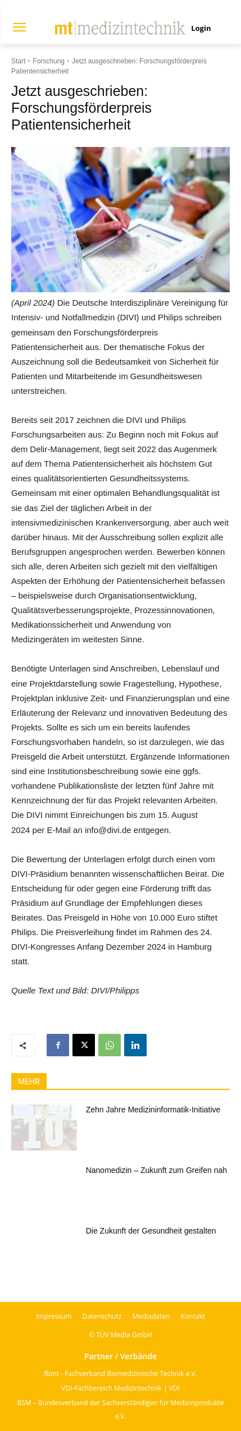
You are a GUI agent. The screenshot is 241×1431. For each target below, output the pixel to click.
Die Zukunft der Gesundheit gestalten (151, 1230)
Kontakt (193, 1316)
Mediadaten (151, 1316)
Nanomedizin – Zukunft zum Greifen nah (156, 1170)
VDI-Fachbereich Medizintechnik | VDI (120, 1388)
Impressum (53, 1316)
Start (18, 61)
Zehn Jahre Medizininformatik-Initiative (153, 1109)
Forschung (49, 61)
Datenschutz (101, 1316)
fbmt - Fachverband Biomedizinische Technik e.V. (120, 1373)
